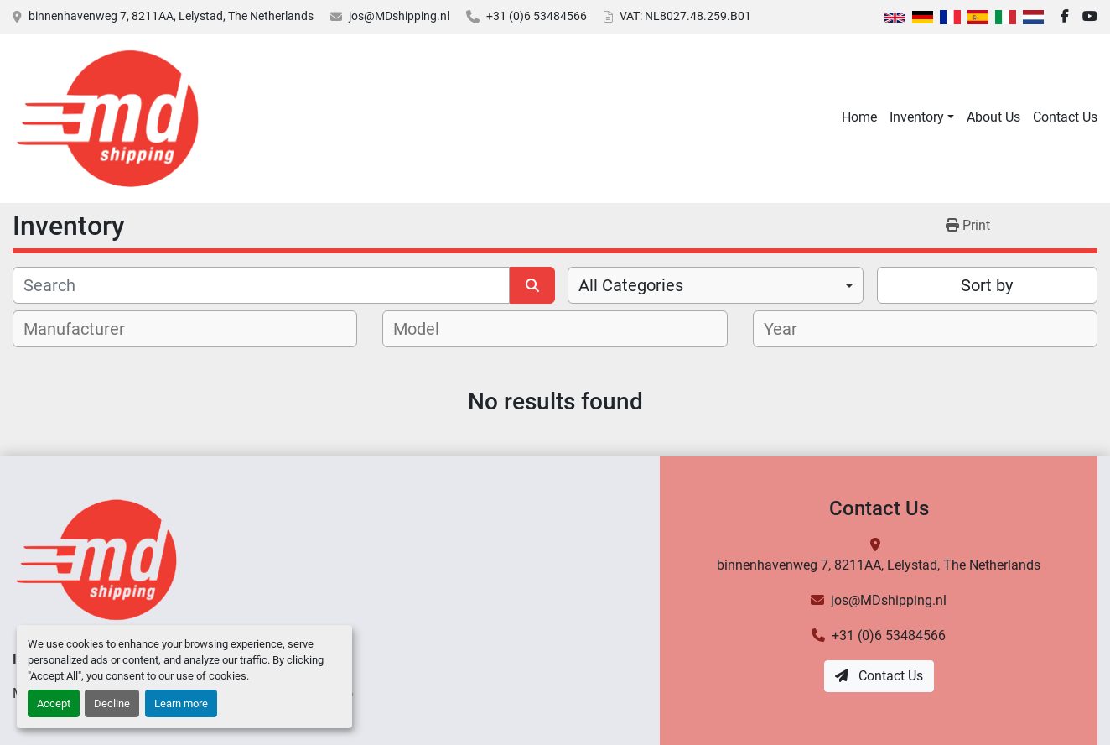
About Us (993, 117)
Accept (53, 703)
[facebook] (1065, 17)
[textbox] (83, 328)
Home (859, 117)
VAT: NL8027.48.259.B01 (685, 16)
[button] (922, 117)
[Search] (261, 285)
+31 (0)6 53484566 (536, 16)
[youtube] (1089, 17)
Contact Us (1065, 117)
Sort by (987, 285)
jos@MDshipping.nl (399, 16)
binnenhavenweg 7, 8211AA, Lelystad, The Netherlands (171, 16)
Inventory (917, 117)
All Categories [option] (630, 285)
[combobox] (716, 285)
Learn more (181, 703)
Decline (112, 703)
